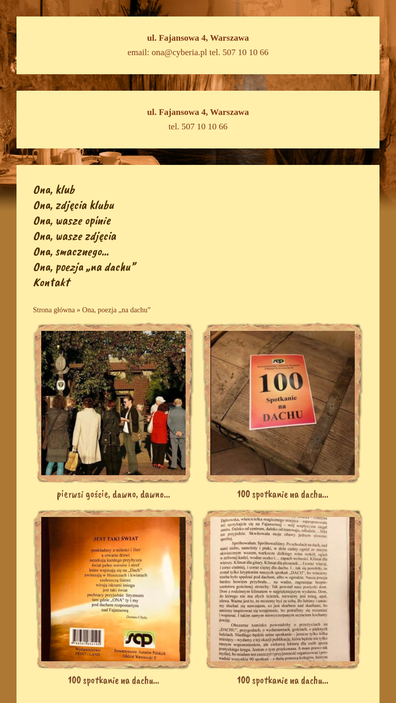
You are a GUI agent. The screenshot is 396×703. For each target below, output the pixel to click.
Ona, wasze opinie (71, 220)
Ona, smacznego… (71, 251)
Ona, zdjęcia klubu (73, 204)
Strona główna (54, 310)
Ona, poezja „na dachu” (84, 266)
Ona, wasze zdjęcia (74, 235)
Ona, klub (53, 189)
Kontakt (51, 282)
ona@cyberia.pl (179, 52)
